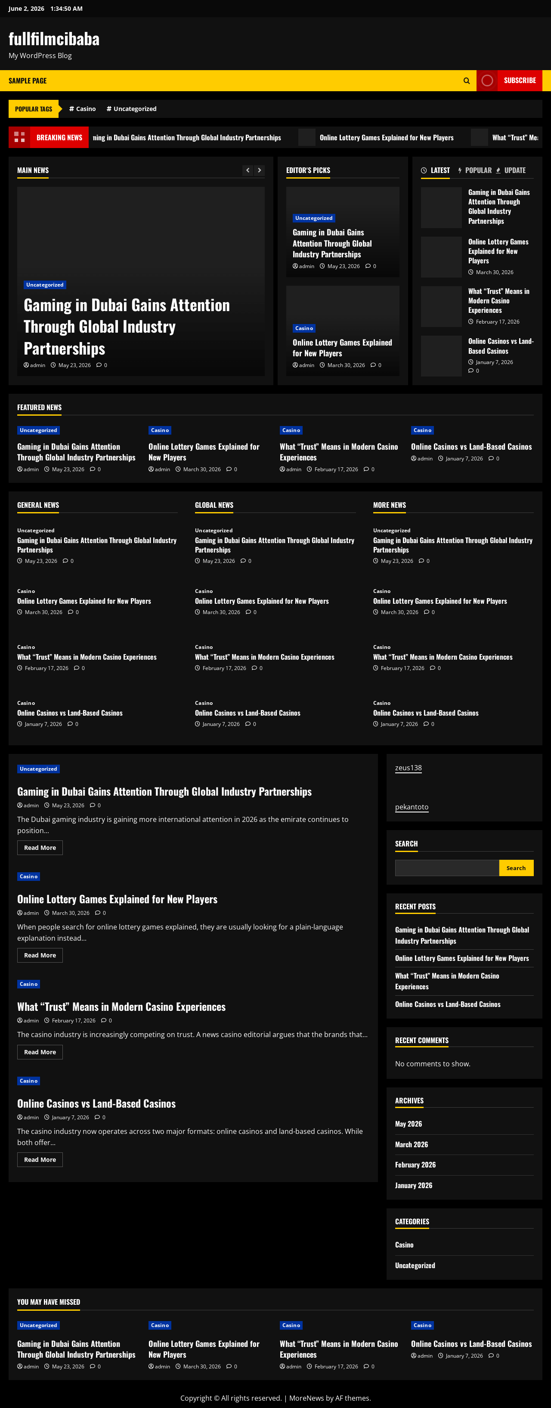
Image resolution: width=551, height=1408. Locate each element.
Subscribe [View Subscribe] (506, 80)
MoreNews (306, 1398)
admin (37, 365)
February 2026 (415, 1164)
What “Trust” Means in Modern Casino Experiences (441, 306)
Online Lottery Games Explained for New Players (399, 137)
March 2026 (411, 1144)
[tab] (439, 171)
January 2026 (414, 1185)
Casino (86, 109)
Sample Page (27, 80)
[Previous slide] (247, 170)
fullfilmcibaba (54, 38)
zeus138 (408, 767)
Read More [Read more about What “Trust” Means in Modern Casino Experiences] (43, 1053)
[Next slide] (259, 170)
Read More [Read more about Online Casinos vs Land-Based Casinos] (43, 1161)
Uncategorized (135, 109)
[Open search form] (467, 80)
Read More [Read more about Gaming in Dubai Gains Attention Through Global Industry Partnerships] (43, 849)
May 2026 (408, 1123)
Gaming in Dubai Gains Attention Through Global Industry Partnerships (196, 137)
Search (406, 844)
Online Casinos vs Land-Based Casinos (441, 356)
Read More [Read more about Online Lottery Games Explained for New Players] (43, 957)
